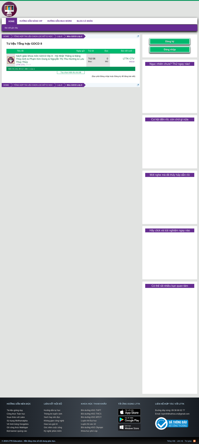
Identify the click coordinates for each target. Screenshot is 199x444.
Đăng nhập (170, 49)
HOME (11, 21)
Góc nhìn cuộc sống (53, 427)
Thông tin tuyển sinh (53, 414)
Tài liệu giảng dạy (15, 410)
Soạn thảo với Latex (16, 417)
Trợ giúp (188, 441)
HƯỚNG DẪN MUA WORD (59, 21)
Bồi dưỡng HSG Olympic (92, 427)
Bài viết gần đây (11, 28)
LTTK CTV (20, 65)
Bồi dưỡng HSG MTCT (91, 417)
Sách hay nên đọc (52, 417)
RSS (194, 441)
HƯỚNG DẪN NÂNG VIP (31, 21)
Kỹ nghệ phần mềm (53, 431)
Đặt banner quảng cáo (17, 431)
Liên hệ (180, 441)
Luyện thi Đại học (89, 421)
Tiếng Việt (171, 441)
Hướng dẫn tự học (52, 410)
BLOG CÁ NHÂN (85, 21)
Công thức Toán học (16, 414)
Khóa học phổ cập (89, 431)
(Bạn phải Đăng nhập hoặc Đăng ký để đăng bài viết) (113, 76)
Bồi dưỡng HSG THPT (91, 410)
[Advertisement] (169, 88)
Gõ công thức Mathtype (17, 427)
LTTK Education (56, 439)
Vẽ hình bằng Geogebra (18, 424)
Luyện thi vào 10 (88, 424)
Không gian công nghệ (54, 421)
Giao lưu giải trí (51, 424)
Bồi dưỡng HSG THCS (91, 414)
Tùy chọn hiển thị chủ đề (71, 72)
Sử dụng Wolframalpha (17, 421)
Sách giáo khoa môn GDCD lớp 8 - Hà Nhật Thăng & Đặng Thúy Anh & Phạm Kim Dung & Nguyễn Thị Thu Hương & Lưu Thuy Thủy (50, 59)
